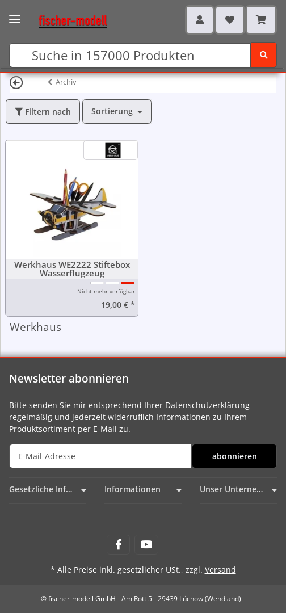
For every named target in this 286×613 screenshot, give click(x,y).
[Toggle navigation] (14, 16)
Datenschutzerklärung (207, 405)
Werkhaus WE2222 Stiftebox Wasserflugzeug (72, 269)
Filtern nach (43, 111)
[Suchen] (130, 55)
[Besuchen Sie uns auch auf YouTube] (146, 545)
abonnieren (234, 456)
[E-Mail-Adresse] (100, 456)
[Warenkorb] (261, 20)
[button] (199, 20)
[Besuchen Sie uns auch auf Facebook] (118, 545)
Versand (220, 569)
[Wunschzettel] (229, 20)
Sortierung (112, 111)
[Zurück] (16, 82)
